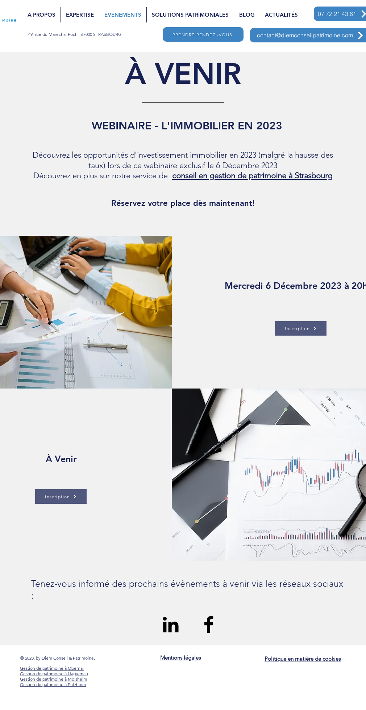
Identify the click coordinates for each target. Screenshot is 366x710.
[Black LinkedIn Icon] (170, 624)
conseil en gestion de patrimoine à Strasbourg (252, 175)
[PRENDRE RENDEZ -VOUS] (203, 34)
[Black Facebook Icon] (208, 624)
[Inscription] (61, 496)
